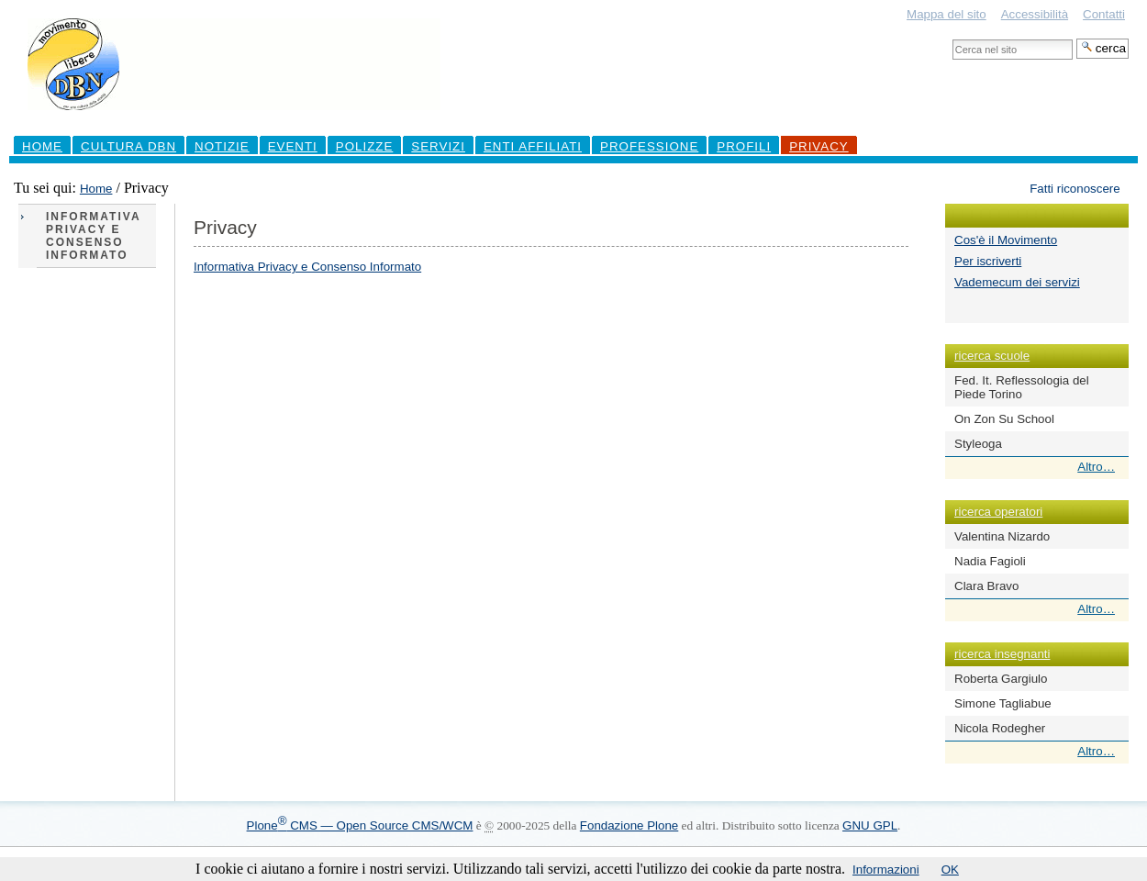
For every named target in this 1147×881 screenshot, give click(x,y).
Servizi (438, 146)
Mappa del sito (946, 14)
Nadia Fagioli (990, 561)
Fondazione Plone (629, 825)
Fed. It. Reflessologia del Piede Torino (1021, 387)
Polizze (365, 146)
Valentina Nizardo (1002, 536)
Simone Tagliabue (1003, 703)
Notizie (222, 146)
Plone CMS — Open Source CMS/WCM (360, 825)
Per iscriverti (987, 261)
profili (744, 146)
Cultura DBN (128, 146)
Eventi (292, 146)
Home (42, 146)
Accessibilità (1034, 14)
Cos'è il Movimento (1005, 240)
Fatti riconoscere (1075, 188)
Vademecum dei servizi (1017, 282)
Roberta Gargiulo (1001, 679)
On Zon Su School (1004, 419)
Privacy (819, 146)
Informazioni (885, 869)
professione (649, 146)
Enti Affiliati (533, 146)
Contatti (1104, 14)
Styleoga (978, 444)
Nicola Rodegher (999, 728)
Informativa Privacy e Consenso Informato (307, 266)
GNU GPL (869, 825)
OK (950, 869)
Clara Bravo (986, 586)
